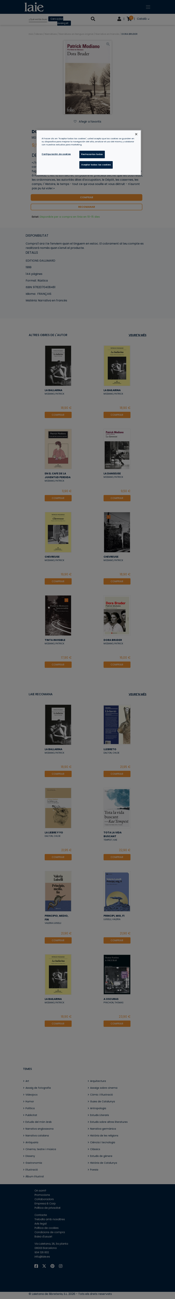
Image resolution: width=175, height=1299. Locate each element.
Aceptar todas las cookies (96, 164)
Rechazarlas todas (92, 154)
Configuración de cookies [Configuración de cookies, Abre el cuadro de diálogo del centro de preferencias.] (56, 154)
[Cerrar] (136, 134)
